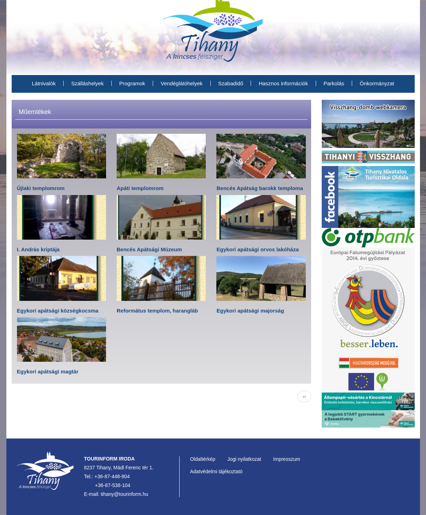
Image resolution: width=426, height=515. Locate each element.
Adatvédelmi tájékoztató (216, 471)
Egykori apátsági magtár (47, 371)
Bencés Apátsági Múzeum (149, 249)
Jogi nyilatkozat (244, 459)
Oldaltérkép (203, 459)
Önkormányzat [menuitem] (377, 83)
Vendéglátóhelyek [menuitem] (182, 83)
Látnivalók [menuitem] (44, 83)
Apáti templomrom (140, 188)
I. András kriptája (38, 249)
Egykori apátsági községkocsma (58, 311)
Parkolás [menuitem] (333, 83)
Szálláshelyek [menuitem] (87, 83)
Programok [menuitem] (132, 83)
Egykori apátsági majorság (250, 311)
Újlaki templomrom (41, 188)
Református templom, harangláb (157, 311)
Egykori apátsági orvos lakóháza (257, 249)
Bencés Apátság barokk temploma (259, 188)
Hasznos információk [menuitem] (283, 83)
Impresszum (286, 459)
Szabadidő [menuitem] (230, 83)
